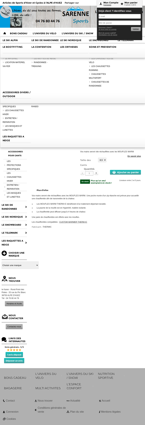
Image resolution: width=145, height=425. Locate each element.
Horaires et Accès (14, 304)
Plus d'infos (42, 190)
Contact (10, 400)
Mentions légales (111, 411)
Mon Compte (110, 2)
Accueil (106, 400)
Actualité (75, 400)
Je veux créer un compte (107, 29)
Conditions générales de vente (52, 409)
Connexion (107, 5)
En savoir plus (134, 156)
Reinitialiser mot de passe (108, 35)
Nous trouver (45, 400)
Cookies (11, 419)
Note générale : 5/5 (14, 347)
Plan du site (77, 411)
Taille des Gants (85, 162)
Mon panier (131, 2)
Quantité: (89, 168)
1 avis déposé (14, 354)
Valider (136, 29)
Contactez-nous (14, 326)
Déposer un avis (14, 360)
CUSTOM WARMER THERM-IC (73, 222)
